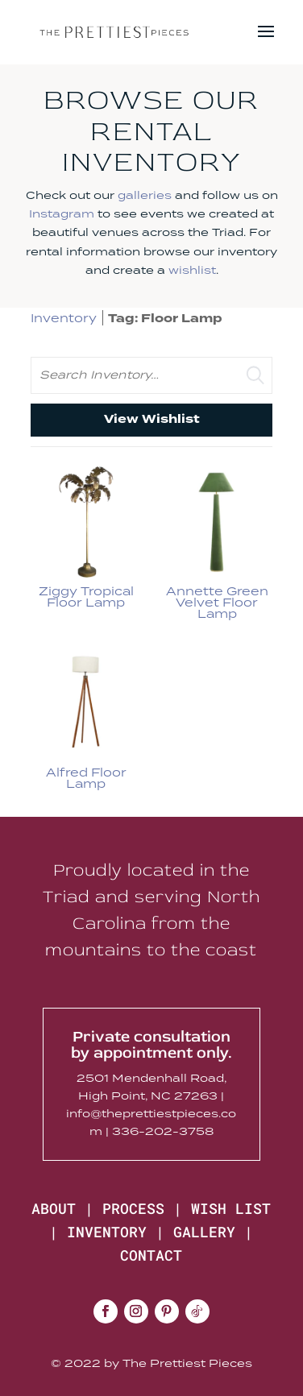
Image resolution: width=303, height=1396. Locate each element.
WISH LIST (231, 1208)
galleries (145, 195)
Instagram (61, 213)
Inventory (64, 317)
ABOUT (53, 1208)
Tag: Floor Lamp (165, 318)
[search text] (152, 375)
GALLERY (204, 1231)
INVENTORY (107, 1231)
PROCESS (133, 1208)
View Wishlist (152, 419)
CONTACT (151, 1255)
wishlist (192, 270)
